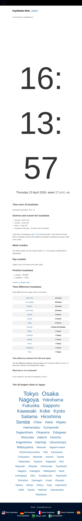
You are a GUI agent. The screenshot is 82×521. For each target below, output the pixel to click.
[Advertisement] (41, 38)
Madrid (29, 339)
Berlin (30, 331)
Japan (34, 10)
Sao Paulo (29, 310)
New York (29, 298)
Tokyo (30, 323)
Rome (30, 344)
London (29, 314)
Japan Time (35, 234)
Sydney (29, 319)
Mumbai (29, 327)
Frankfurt (29, 335)
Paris (29, 352)
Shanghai (29, 348)
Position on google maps (21, 282)
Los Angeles (29, 302)
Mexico (29, 306)
